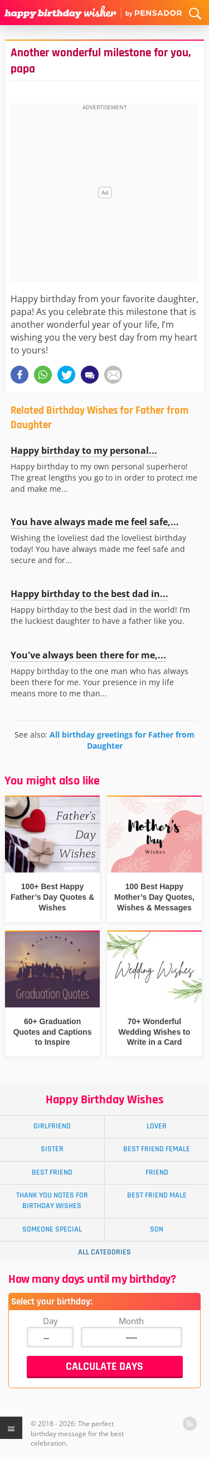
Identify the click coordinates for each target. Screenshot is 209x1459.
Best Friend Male (157, 1195)
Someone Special (52, 1229)
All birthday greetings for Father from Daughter (122, 740)
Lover (157, 1126)
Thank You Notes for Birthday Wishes (52, 1200)
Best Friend (52, 1172)
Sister (52, 1149)
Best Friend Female (156, 1149)
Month (131, 1320)
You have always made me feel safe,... (95, 522)
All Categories (104, 1252)
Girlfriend (52, 1126)
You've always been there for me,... (88, 655)
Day (50, 1320)
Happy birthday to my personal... (84, 450)
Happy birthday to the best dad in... (89, 594)
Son (156, 1229)
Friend (156, 1172)
